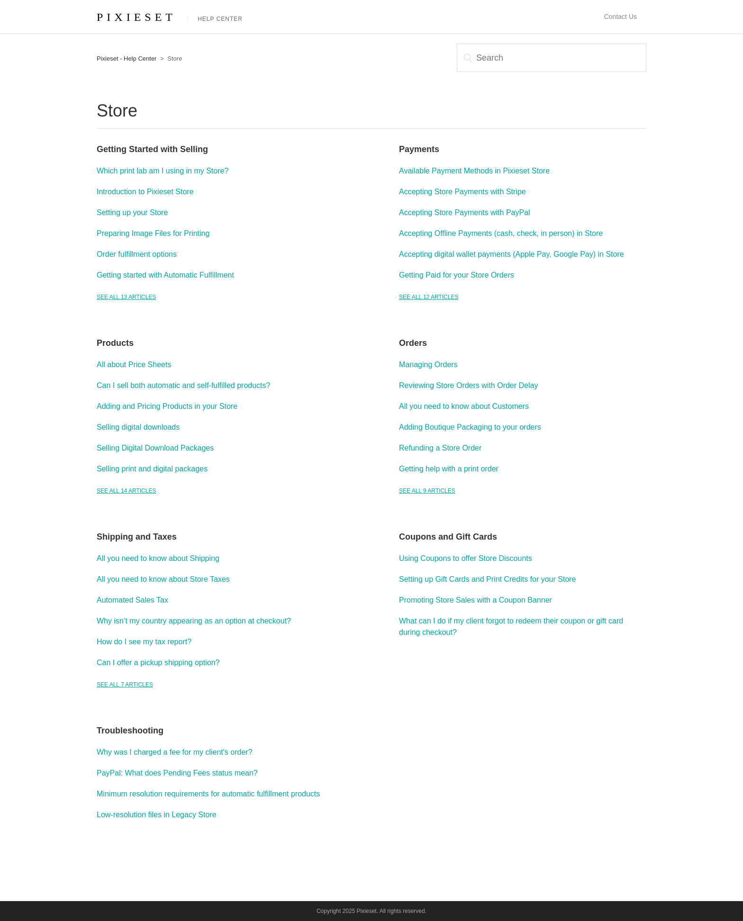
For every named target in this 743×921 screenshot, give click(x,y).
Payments (419, 149)
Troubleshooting (130, 730)
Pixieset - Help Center (126, 58)
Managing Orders (428, 365)
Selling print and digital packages (152, 469)
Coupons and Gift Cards (448, 537)
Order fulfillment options (137, 254)
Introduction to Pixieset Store (145, 192)
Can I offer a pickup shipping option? (158, 663)
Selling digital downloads (138, 427)
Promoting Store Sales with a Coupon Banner (475, 600)
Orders (413, 343)
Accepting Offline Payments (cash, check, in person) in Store (501, 233)
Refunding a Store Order (440, 448)
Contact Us (620, 16)
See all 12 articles (428, 297)
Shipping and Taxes (137, 537)
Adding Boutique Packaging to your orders (470, 427)
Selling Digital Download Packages (155, 448)
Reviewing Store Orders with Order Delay (468, 385)
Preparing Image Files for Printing (153, 233)
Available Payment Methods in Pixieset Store (474, 171)
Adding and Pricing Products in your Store (167, 406)
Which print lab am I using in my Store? (162, 171)
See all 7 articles (125, 684)
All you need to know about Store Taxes (163, 579)
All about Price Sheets (134, 365)
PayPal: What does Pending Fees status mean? (177, 773)
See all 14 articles (126, 491)
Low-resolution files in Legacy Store (157, 815)
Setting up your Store (132, 212)
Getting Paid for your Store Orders (456, 275)
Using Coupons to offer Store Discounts (465, 558)
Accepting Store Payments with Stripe (462, 192)
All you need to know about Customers (464, 406)
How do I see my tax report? (144, 642)
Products (115, 343)
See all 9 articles (427, 491)
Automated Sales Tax (132, 600)
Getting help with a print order (448, 469)
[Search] (551, 58)
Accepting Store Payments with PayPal (464, 212)
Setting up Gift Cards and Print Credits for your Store (487, 579)
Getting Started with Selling (152, 149)
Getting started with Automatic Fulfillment (165, 275)
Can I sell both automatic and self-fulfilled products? (183, 385)
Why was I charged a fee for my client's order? (175, 752)
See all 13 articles (126, 297)
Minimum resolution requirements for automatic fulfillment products (208, 794)
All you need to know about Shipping (158, 558)
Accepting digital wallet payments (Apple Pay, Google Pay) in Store (511, 254)
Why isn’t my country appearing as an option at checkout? (194, 621)
